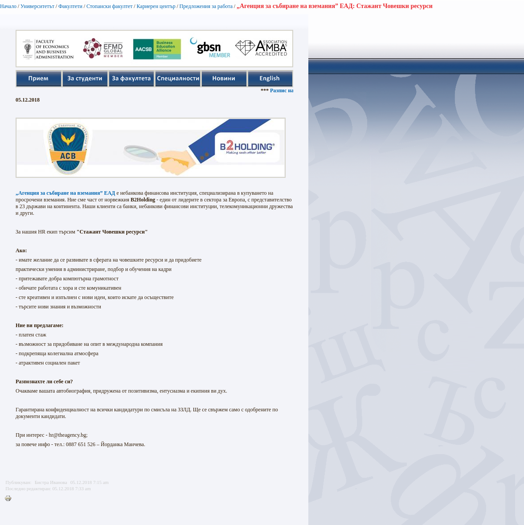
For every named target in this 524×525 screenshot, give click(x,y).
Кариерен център (155, 6)
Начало (8, 6)
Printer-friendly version (10, 499)
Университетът (37, 6)
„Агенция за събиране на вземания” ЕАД (65, 193)
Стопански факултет (109, 6)
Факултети (70, 6)
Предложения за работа (206, 6)
